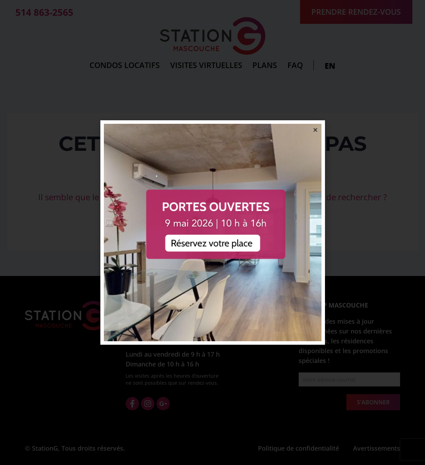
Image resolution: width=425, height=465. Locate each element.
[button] (315, 130)
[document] (212, 232)
